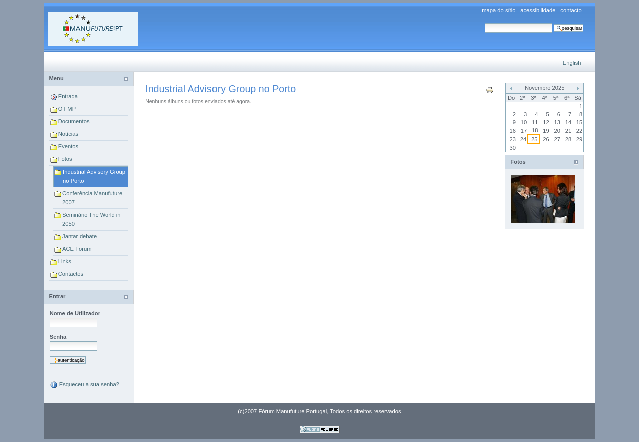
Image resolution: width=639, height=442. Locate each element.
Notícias (68, 134)
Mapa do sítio (498, 11)
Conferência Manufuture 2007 (92, 197)
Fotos (65, 159)
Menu (56, 78)
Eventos (68, 146)
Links (64, 261)
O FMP (67, 109)
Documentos (74, 121)
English (572, 63)
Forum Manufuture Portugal (93, 29)
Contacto (570, 11)
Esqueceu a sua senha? (84, 385)
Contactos (70, 274)
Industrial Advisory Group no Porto (94, 176)
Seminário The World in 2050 (91, 219)
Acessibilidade (537, 11)
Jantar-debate (79, 236)
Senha (58, 337)
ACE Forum (76, 249)
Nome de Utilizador (75, 313)
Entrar (57, 296)
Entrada (68, 96)
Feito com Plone (320, 429)
